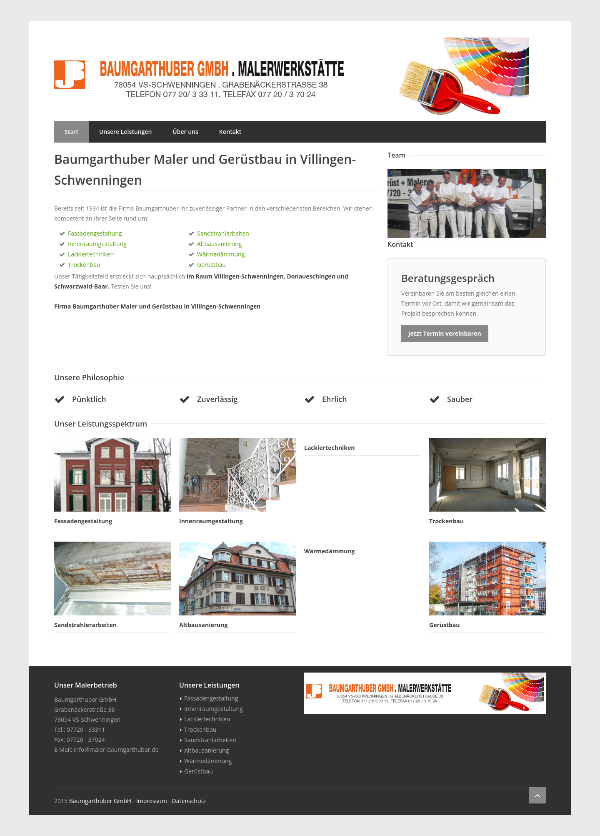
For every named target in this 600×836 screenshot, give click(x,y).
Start (71, 132)
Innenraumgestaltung (97, 244)
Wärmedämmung (221, 254)
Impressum (151, 801)
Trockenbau (84, 265)
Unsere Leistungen (125, 132)
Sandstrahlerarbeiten (85, 625)
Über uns (185, 132)
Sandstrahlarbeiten (223, 233)
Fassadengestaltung (95, 233)
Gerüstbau (211, 265)
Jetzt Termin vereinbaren (444, 333)
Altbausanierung (219, 244)
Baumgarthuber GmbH (100, 801)
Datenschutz (189, 801)
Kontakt (230, 132)
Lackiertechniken (91, 254)
